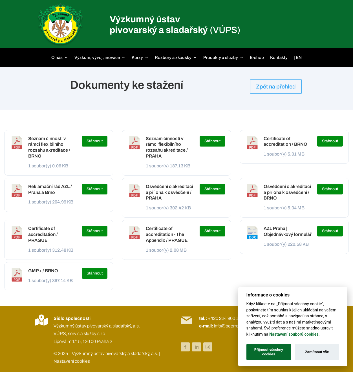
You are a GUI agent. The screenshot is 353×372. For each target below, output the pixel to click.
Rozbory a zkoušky (173, 57)
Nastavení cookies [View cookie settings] (72, 361)
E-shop (257, 57)
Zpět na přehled (276, 86)
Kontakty (279, 57)
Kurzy (137, 57)
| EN (298, 57)
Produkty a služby (220, 57)
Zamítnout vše (317, 352)
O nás (57, 57)
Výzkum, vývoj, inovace (97, 57)
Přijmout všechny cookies (268, 351)
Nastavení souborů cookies (294, 334)
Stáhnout (95, 141)
